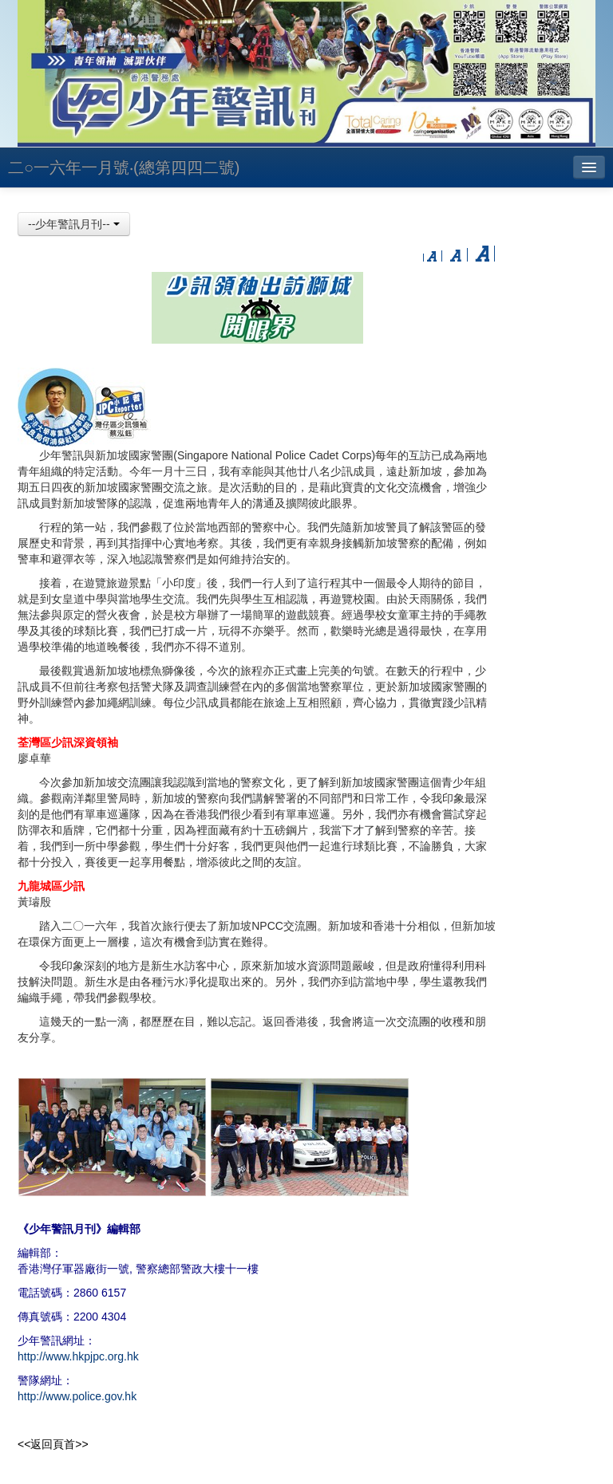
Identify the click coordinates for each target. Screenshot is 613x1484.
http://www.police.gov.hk (77, 1396)
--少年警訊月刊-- (74, 224)
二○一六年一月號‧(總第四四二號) (123, 167)
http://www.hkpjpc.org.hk (78, 1356)
